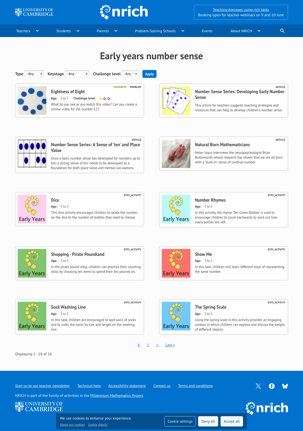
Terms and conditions (195, 385)
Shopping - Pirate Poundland (77, 254)
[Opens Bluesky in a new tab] (285, 385)
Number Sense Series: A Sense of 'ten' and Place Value (95, 147)
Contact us (162, 385)
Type (19, 73)
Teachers (23, 30)
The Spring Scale (211, 307)
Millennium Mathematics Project (116, 395)
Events (207, 30)
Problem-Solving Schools (155, 30)
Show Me (203, 254)
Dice (55, 200)
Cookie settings (180, 421)
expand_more (37, 31)
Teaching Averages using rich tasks (241, 9)
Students (63, 30)
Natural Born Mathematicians (222, 144)
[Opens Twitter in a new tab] (258, 385)
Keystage (56, 73)
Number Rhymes (210, 200)
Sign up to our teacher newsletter (42, 385)
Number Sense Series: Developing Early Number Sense (240, 94)
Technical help (89, 385)
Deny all (208, 421)
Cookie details (98, 424)
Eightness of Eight (68, 91)
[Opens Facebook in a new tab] (272, 385)
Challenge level (107, 73)
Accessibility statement (127, 385)
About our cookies (72, 424)
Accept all (232, 421)
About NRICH (241, 30)
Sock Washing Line (68, 307)
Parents (103, 30)
